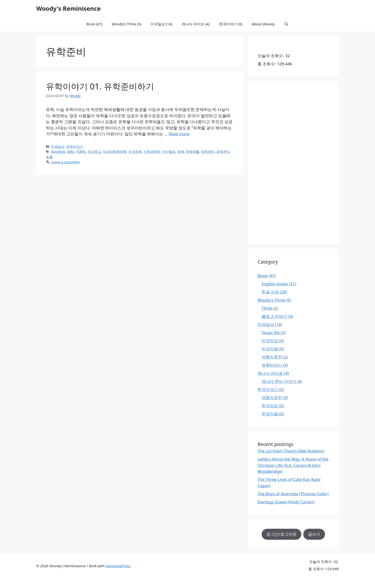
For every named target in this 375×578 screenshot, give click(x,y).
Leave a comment (65, 162)
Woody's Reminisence (68, 8)
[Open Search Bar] (286, 24)
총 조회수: (267, 63)
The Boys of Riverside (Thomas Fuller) (293, 493)
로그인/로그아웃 (281, 534)
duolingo (58, 151)
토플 (49, 156)
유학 (180, 151)
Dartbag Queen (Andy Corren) (286, 502)
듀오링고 (94, 151)
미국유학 (135, 151)
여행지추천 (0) (275, 397)
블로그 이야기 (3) (277, 316)
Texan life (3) (274, 332)
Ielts (70, 151)
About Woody (263, 24)
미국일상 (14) (161, 24)
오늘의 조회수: (271, 55)
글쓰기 (314, 534)
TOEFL (81, 151)
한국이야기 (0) (230, 24)
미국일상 (57, 146)
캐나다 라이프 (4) (195, 24)
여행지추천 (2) (275, 357)
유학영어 (208, 151)
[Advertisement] (293, 162)
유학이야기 (74, 146)
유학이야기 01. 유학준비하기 (100, 86)
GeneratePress (118, 565)
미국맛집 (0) (273, 340)
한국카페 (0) (273, 414)
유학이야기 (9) (275, 365)
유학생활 (192, 151)
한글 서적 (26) (274, 292)
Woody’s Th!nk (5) (126, 24)
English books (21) (279, 283)
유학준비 (223, 151)
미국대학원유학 (115, 151)
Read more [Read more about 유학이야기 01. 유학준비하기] (179, 134)
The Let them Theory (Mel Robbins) (291, 451)
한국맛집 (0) (273, 405)
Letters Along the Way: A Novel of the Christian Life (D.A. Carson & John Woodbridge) (293, 465)
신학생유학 (151, 151)
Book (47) (94, 24)
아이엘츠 (169, 151)
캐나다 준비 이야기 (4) (282, 381)
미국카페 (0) (273, 349)
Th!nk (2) (270, 308)
